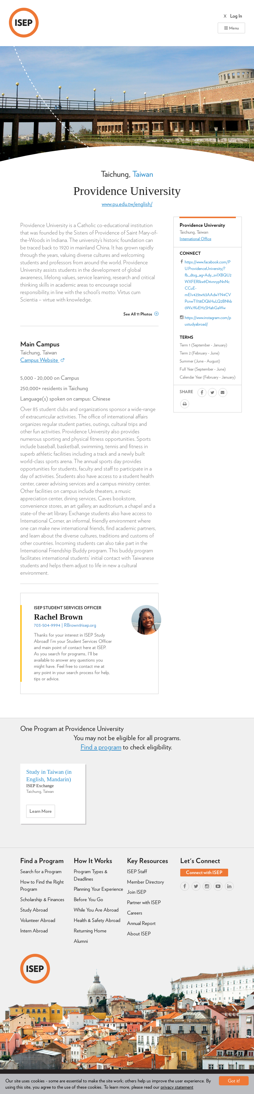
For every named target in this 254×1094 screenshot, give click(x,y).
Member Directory (145, 882)
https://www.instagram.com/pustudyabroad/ (208, 320)
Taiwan (142, 174)
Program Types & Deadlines (90, 875)
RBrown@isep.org (80, 625)
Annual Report (141, 923)
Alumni (81, 941)
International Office (195, 238)
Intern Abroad (34, 931)
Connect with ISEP (204, 872)
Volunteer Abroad (37, 920)
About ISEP (138, 934)
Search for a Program (41, 871)
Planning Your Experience (98, 889)
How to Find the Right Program (42, 885)
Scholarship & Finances (42, 899)
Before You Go (88, 899)
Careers (134, 913)
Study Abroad (34, 910)
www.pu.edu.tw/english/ (127, 204)
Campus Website (42, 360)
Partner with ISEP (144, 902)
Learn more (42, 813)
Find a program (101, 747)
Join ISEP (136, 892)
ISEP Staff (137, 871)
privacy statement (177, 1087)
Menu (231, 28)
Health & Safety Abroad (97, 920)
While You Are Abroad (96, 910)
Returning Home (90, 931)
